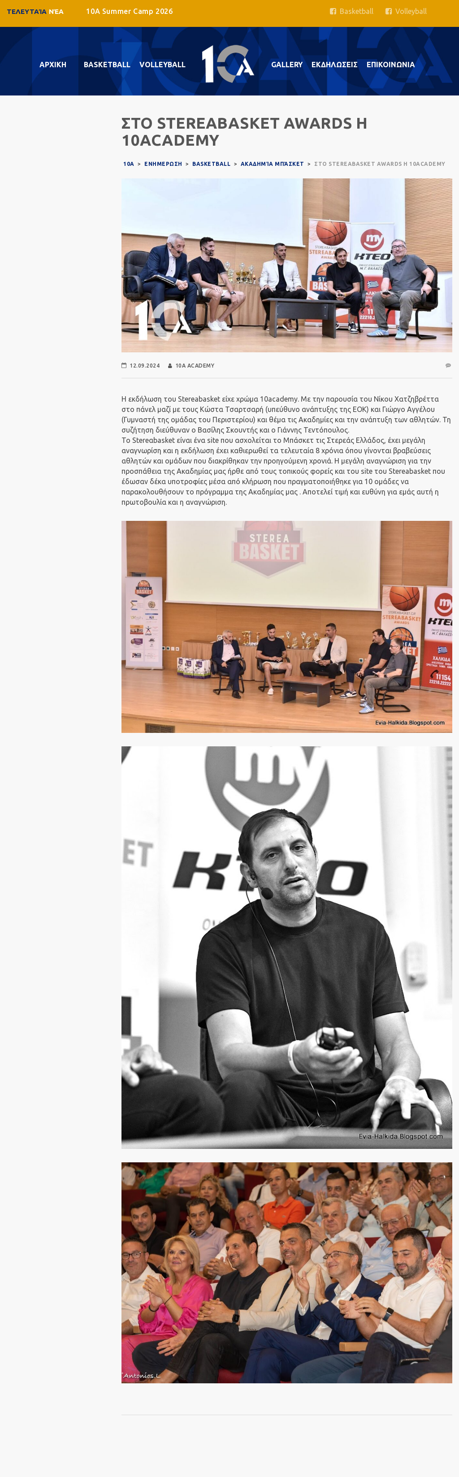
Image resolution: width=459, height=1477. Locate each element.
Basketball (351, 11)
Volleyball (406, 11)
